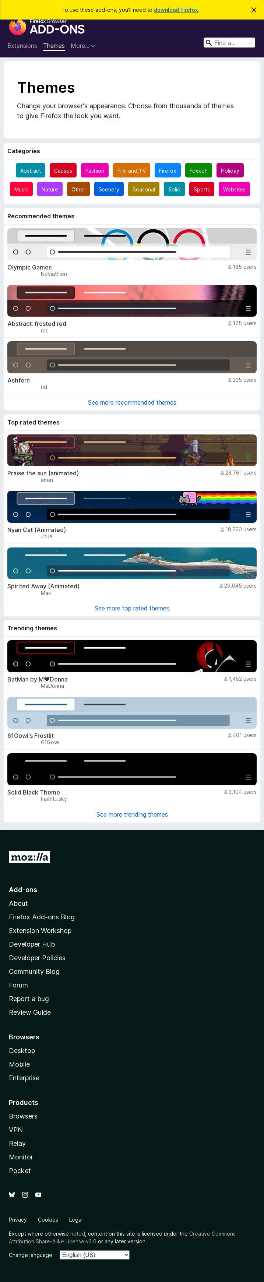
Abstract (30, 171)
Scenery (109, 189)
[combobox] (229, 42)
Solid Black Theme (33, 792)
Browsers (23, 1116)
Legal (75, 1219)
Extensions (22, 45)
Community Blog (34, 971)
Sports (202, 189)
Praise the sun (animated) (43, 473)
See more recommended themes (132, 402)
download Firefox (176, 10)
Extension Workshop (40, 930)
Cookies (48, 1219)
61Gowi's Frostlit (30, 735)
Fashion (94, 171)
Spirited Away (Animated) (43, 586)
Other (78, 189)
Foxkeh (199, 171)
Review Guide (30, 1012)
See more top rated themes (132, 608)
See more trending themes (132, 814)
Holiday (230, 171)
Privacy (18, 1219)
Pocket (20, 1170)
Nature (50, 189)
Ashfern (18, 380)
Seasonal (144, 189)
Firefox (167, 171)
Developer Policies (37, 958)
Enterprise (24, 1078)
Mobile (19, 1064)
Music (21, 189)
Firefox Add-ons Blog (42, 917)
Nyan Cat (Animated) (36, 529)
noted (77, 1233)
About (18, 903)
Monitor (21, 1157)
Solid (174, 189)
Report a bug (29, 999)
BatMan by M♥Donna (37, 679)
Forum (18, 985)
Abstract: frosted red (36, 323)
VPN (16, 1130)
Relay (17, 1143)
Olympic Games (29, 267)
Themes (54, 45)
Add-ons (23, 890)
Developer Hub (32, 944)
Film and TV (131, 171)
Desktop (22, 1050)
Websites (234, 189)
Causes (63, 171)
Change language (30, 1255)
